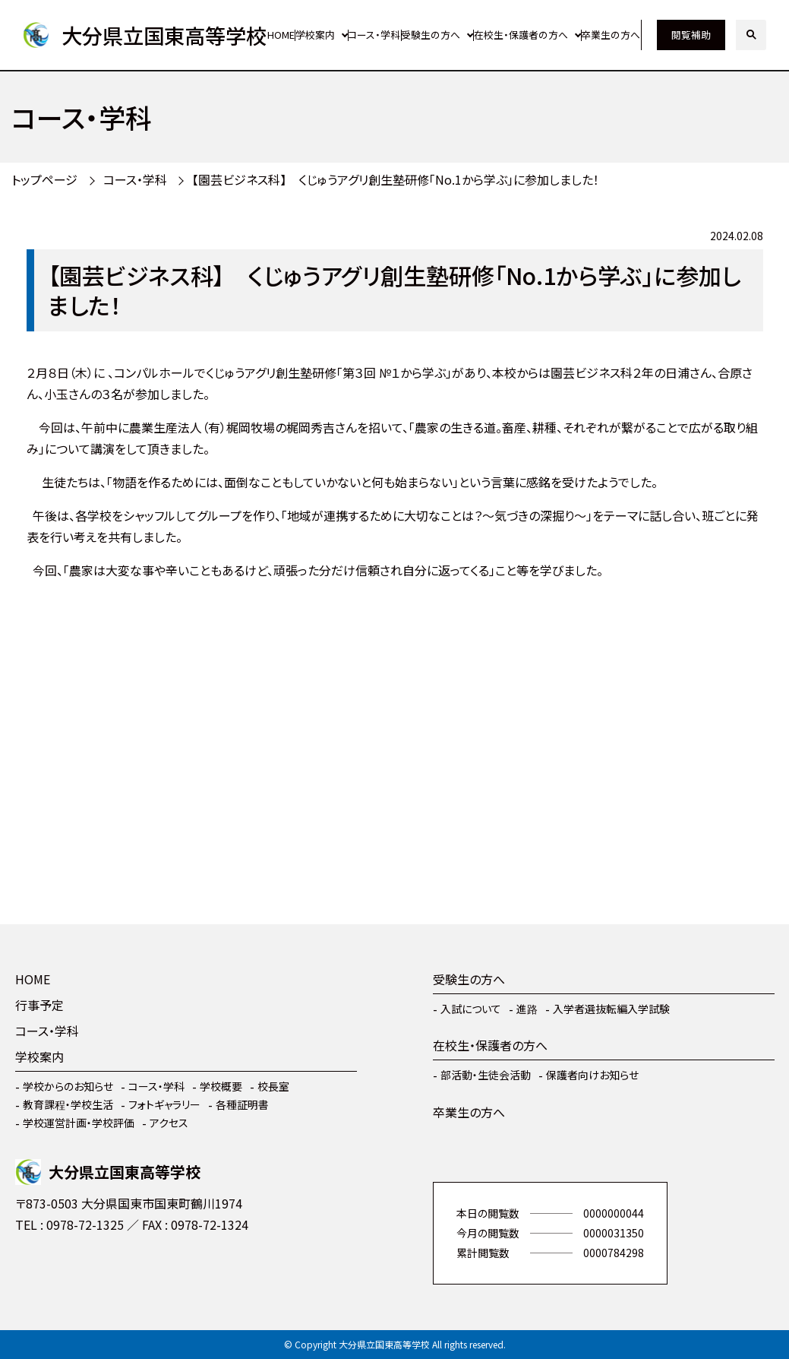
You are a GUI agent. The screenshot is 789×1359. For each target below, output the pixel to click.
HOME (281, 34)
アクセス (169, 1122)
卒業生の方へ (610, 34)
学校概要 (221, 1086)
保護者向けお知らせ (592, 1074)
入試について (470, 1008)
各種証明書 (242, 1104)
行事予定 (39, 1005)
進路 (527, 1008)
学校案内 (315, 34)
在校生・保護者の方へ (521, 34)
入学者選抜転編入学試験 (611, 1008)
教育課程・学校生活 (68, 1104)
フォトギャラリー (164, 1104)
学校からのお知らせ (68, 1086)
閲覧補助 (691, 34)
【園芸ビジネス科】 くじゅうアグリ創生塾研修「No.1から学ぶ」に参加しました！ (395, 179)
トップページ (44, 179)
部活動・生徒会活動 (485, 1074)
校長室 (273, 1086)
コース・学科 (374, 34)
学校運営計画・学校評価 (78, 1122)
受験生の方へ (430, 34)
